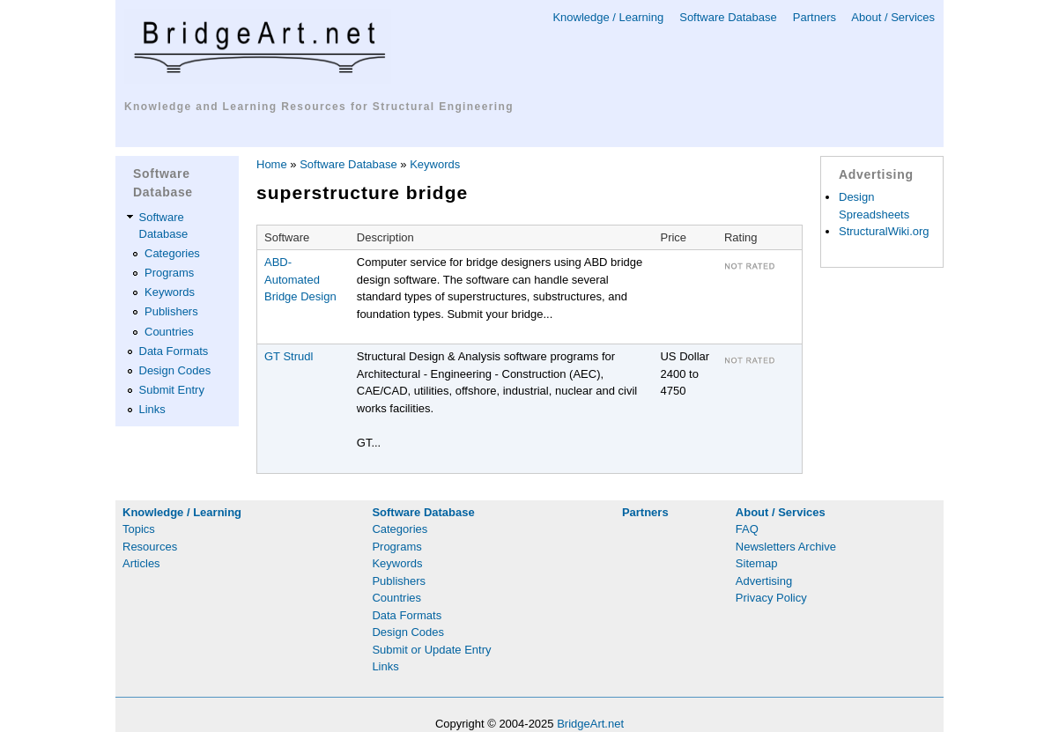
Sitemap (757, 563)
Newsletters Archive (786, 546)
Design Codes (175, 370)
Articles (141, 563)
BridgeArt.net (590, 723)
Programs (169, 272)
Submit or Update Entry (431, 649)
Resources (149, 546)
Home (271, 164)
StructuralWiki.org (884, 231)
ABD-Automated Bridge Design (300, 279)
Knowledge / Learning (607, 17)
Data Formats (174, 351)
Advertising (764, 581)
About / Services (893, 17)
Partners (814, 17)
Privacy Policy (771, 597)
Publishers (171, 311)
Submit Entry (171, 389)
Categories (172, 253)
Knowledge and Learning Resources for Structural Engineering (319, 106)
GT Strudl (288, 356)
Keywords (169, 292)
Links (152, 409)
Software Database (728, 17)
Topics (138, 529)
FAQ (747, 529)
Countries (169, 331)
